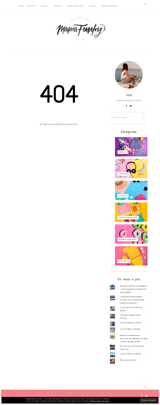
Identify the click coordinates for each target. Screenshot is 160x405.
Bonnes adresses (109, 6)
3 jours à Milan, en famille (130, 329)
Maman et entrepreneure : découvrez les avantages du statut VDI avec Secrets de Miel (134, 338)
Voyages (92, 6)
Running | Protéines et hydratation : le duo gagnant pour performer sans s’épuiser (133, 289)
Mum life (31, 6)
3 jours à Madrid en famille (130, 323)
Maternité (124, 261)
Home (20, 6)
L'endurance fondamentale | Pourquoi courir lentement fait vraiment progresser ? (132, 300)
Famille (44, 6)
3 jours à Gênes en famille (130, 354)
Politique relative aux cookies (99, 401)
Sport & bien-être (75, 6)
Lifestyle (57, 6)
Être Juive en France (128, 360)
